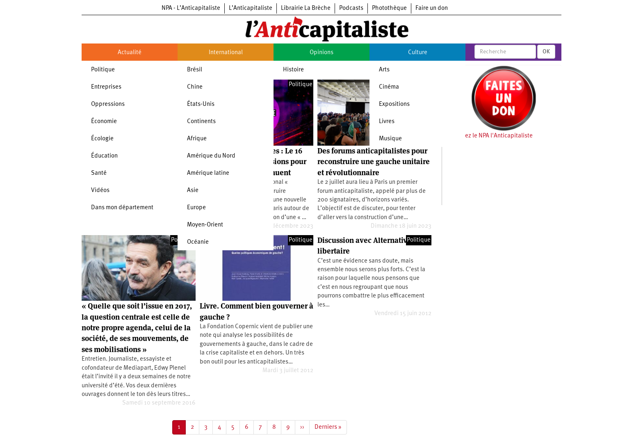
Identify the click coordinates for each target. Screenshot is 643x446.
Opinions (321, 53)
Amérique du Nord (211, 156)
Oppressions (108, 104)
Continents (201, 122)
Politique (103, 70)
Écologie (102, 139)
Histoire (293, 70)
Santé (99, 173)
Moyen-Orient (205, 225)
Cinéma (389, 87)
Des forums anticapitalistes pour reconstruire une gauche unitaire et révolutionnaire (373, 161)
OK (546, 52)
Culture (417, 53)
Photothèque (389, 8)
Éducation (104, 156)
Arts (384, 70)
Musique (390, 139)
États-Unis (200, 104)
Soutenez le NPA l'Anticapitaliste (489, 136)
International (226, 53)
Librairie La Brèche (306, 8)
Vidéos (100, 191)
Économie (104, 122)
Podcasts (351, 8)
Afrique (197, 139)
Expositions (394, 104)
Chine (195, 87)
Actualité (129, 53)
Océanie (198, 242)
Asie (192, 191)
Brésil (194, 70)
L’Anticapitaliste (250, 8)
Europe (196, 208)
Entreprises (106, 87)
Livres (386, 122)
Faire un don (431, 8)
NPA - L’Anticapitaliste (191, 8)
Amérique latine (208, 173)
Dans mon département (122, 208)
